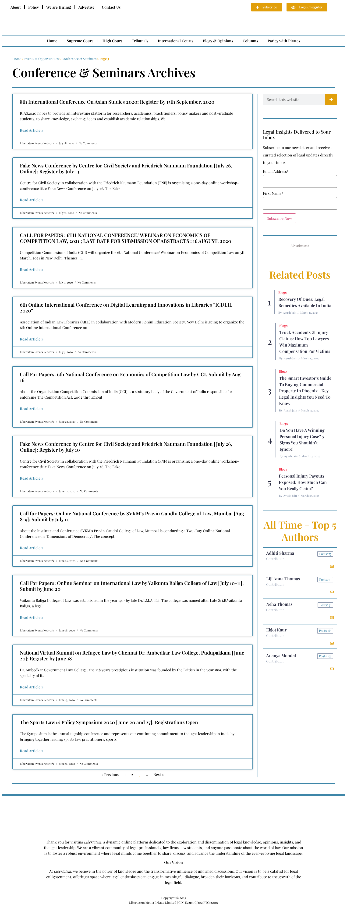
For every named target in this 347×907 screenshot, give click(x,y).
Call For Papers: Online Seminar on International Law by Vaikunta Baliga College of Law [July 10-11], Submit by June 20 (132, 586)
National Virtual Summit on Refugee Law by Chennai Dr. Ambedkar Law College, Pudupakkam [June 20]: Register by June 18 (132, 655)
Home (52, 40)
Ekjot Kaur (277, 633)
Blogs (282, 292)
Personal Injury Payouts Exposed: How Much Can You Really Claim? (303, 482)
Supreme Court (80, 40)
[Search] (331, 99)
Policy (33, 7)
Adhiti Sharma (280, 553)
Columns (250, 40)
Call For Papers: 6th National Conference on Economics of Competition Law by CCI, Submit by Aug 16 (130, 377)
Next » (158, 774)
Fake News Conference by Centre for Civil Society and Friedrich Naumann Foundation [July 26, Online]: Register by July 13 (126, 168)
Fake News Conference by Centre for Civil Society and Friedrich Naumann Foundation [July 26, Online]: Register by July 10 (126, 446)
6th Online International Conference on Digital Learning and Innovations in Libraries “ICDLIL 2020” (126, 307)
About (16, 7)
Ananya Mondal (281, 659)
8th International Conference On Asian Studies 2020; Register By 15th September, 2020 (117, 101)
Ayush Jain (289, 312)
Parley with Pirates (284, 40)
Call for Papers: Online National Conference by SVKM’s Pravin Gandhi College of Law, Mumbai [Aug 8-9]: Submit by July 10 (132, 516)
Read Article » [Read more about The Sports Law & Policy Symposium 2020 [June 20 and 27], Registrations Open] (31, 750)
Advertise (86, 7)
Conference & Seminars (79, 59)
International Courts (175, 40)
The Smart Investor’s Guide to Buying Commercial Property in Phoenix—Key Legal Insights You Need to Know (305, 390)
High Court (112, 40)
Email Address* (276, 171)
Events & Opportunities (41, 59)
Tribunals (140, 40)
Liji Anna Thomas (283, 580)
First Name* (273, 193)
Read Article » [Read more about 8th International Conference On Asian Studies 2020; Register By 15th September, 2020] (31, 130)
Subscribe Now (279, 218)
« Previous (110, 774)
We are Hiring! (58, 7)
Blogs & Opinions (218, 40)
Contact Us (111, 7)
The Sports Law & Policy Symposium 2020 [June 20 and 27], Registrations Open (109, 722)
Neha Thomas (280, 606)
